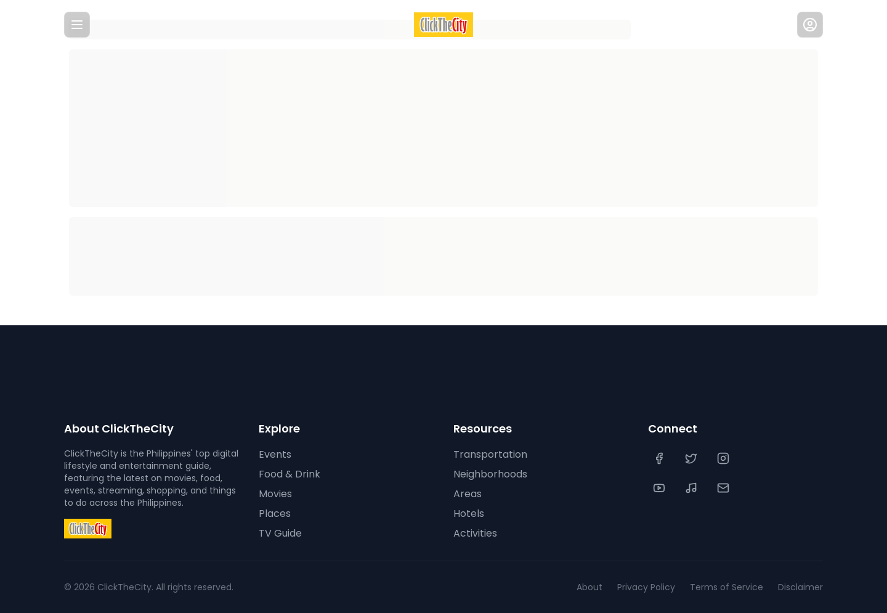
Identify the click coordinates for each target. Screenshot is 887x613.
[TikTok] (692, 488)
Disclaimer (801, 587)
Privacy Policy (657, 587)
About (603, 587)
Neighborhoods (489, 474)
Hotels (468, 514)
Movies (275, 494)
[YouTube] (660, 488)
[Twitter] (692, 458)
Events (274, 454)
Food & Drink (289, 474)
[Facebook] (660, 458)
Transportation (487, 454)
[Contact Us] (724, 488)
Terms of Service (732, 587)
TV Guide (279, 533)
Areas (466, 494)
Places (273, 514)
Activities (474, 533)
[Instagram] (724, 458)
